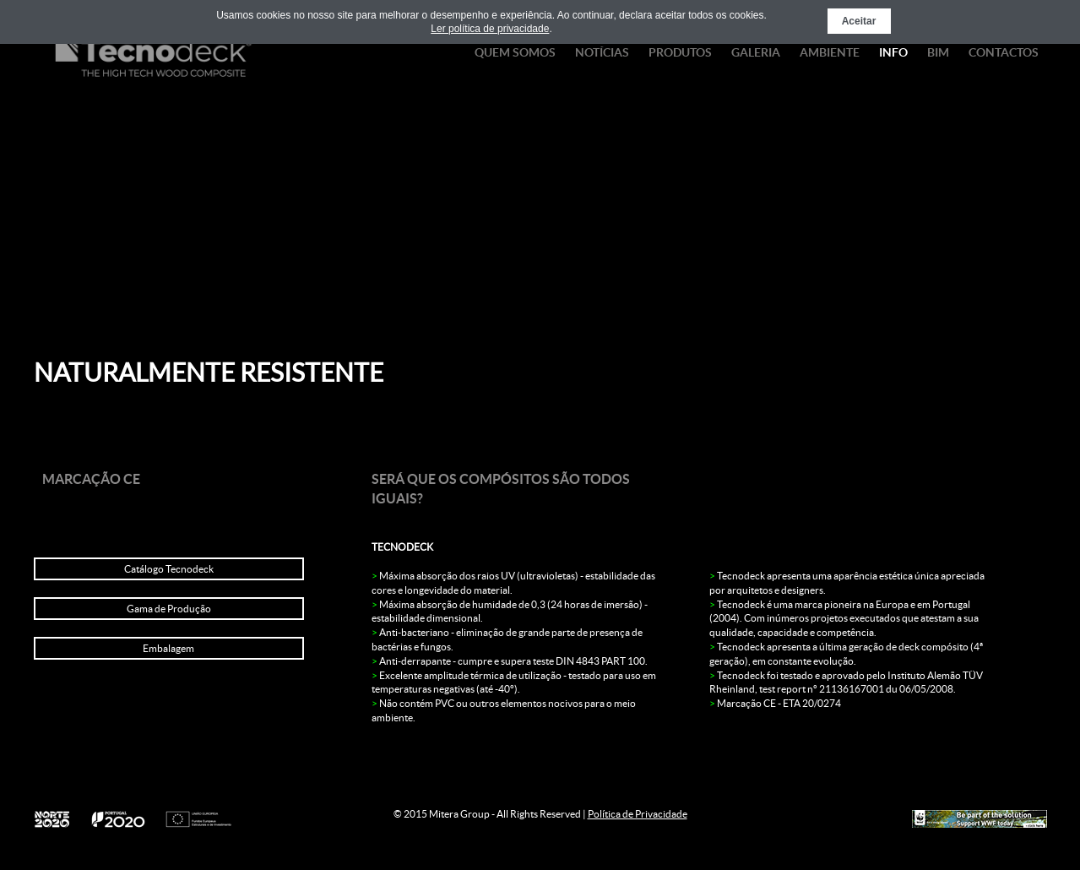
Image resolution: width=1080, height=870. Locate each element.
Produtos (680, 52)
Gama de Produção (169, 608)
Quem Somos (515, 52)
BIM (938, 52)
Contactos (1004, 52)
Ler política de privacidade (490, 29)
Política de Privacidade (637, 813)
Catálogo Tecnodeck (169, 568)
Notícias (602, 52)
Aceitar (859, 21)
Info (893, 52)
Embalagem (168, 648)
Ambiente (830, 52)
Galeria (755, 52)
